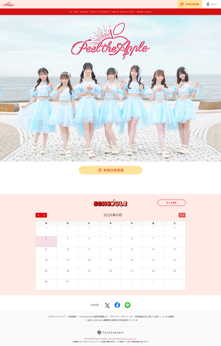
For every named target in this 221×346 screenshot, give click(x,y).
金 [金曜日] (153, 223)
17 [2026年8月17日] (67, 260)
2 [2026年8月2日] (46, 238)
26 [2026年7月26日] (46, 227)
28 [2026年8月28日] (153, 270)
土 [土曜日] (175, 223)
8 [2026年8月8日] (174, 238)
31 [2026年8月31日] (67, 281)
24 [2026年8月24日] (67, 270)
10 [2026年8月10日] (67, 249)
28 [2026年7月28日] (89, 227)
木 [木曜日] (132, 223)
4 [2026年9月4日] (153, 281)
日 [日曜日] (46, 223)
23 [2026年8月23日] (46, 270)
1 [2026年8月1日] (174, 227)
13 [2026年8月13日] (132, 249)
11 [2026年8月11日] (89, 249)
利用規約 (72, 316)
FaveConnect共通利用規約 (93, 316)
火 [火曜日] (89, 223)
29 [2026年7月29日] (110, 227)
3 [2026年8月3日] (67, 238)
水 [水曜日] (111, 223)
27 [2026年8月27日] (132, 270)
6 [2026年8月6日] (132, 238)
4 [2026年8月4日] (89, 238)
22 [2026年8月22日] (174, 260)
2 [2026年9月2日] (110, 281)
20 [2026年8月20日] (132, 260)
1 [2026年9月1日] (89, 281)
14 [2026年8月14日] (153, 249)
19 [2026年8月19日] (110, 260)
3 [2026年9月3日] (132, 281)
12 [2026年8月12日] (110, 249)
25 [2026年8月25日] (89, 270)
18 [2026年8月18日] (89, 260)
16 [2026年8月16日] (46, 260)
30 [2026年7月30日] (132, 227)
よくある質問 (168, 316)
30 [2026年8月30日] (46, 281)
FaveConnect (131, 339)
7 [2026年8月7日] (153, 238)
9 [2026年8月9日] (46, 249)
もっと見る (171, 202)
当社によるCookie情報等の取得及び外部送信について (112, 320)
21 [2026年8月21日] (153, 260)
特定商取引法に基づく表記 (147, 316)
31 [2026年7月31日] (153, 227)
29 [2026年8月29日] (174, 270)
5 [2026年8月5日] (110, 238)
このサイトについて (56, 316)
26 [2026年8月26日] (110, 270)
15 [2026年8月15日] (174, 249)
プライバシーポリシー (121, 316)
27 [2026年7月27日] (67, 227)
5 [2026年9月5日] (174, 281)
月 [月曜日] (68, 223)
